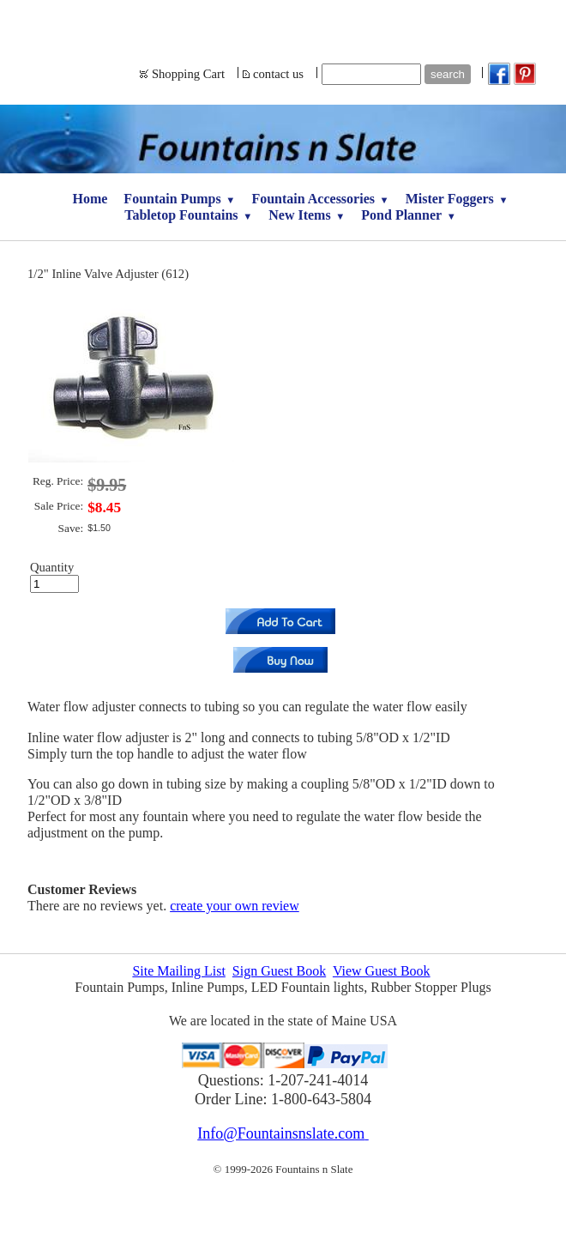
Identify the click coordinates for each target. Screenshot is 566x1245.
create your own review (234, 905)
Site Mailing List (178, 971)
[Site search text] (371, 74)
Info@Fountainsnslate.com (283, 1133)
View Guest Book (382, 971)
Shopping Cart (188, 74)
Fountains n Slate (283, 21)
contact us (278, 74)
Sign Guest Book (279, 971)
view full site (283, 1226)
